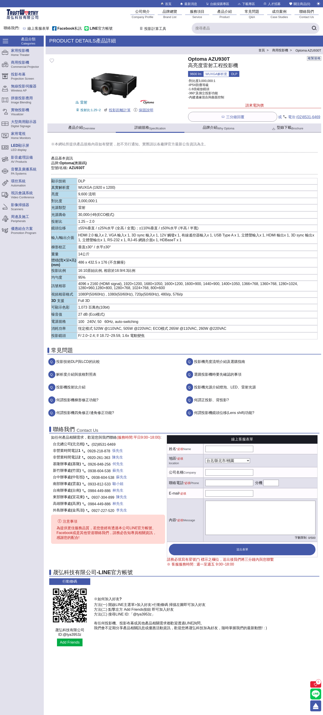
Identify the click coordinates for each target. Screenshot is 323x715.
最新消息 (188, 4)
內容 (172, 520)
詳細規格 (150, 128)
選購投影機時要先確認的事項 (217, 374)
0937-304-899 (103, 497)
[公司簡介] (142, 14)
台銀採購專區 (217, 4)
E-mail (174, 493)
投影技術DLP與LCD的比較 (78, 362)
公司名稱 (176, 472)
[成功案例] (279, 14)
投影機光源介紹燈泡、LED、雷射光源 (225, 387)
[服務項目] (197, 14)
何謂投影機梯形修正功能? (77, 400)
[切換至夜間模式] (318, 3)
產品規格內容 (87, 144)
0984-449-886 (99, 491)
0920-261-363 (99, 458)
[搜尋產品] (255, 28)
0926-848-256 (99, 464)
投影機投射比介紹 (70, 387)
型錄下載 (287, 128)
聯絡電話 (176, 483)
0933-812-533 (99, 484)
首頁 (165, 4)
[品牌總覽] (170, 14)
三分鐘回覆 (232, 117)
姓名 (172, 449)
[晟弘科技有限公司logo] (22, 19)
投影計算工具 (152, 29)
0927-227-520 (103, 511)
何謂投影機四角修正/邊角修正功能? (85, 413)
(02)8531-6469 (308, 117)
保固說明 (143, 110)
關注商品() (299, 4)
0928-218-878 (99, 451)
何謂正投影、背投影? (211, 400)
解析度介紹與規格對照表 (76, 374)
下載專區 (246, 4)
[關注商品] (315, 684)
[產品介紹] (224, 14)
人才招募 (272, 4)
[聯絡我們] (306, 14)
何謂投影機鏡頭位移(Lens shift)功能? (224, 413)
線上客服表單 (38, 29)
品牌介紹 (218, 128)
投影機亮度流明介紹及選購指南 (219, 362)
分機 (258, 483)
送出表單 (242, 549)
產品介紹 (81, 128)
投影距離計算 (117, 110)
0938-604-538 (99, 471)
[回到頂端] (315, 705)
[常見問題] (252, 14)
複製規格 (314, 58)
